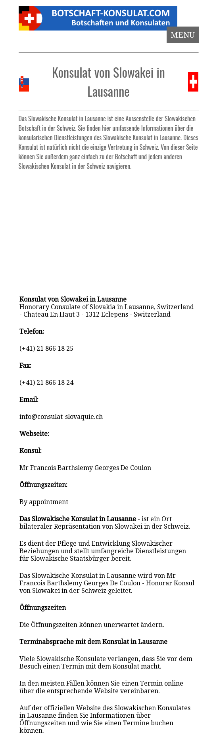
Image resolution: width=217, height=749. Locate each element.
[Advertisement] (109, 229)
